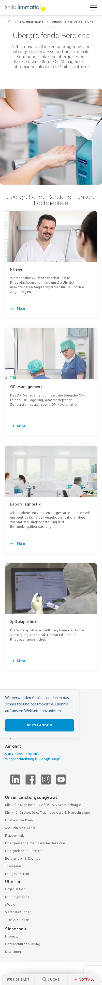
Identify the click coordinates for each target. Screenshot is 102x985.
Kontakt (21, 979)
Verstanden (39, 725)
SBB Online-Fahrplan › (22, 754)
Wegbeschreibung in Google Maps (33, 759)
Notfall (84, 979)
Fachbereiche (32, 21)
